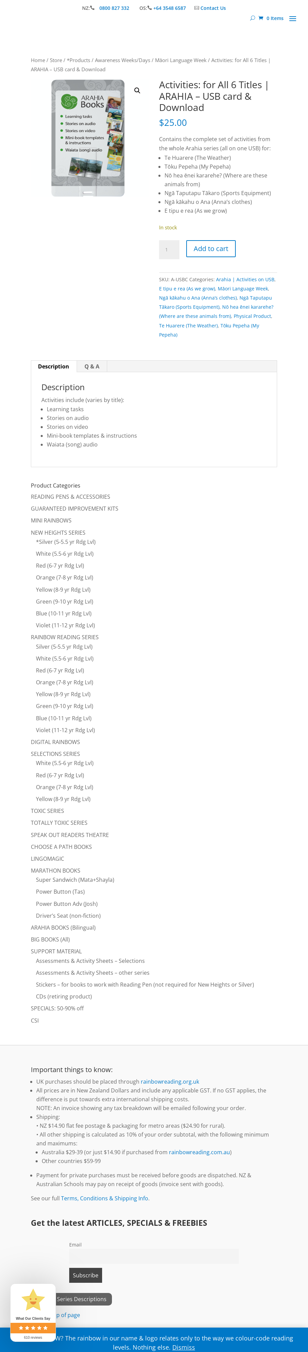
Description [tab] (53, 366)
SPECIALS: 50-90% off (57, 1008)
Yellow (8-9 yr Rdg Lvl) (63, 589)
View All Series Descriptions (71, 1299)
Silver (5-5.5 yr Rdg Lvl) (64, 646)
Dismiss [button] (183, 1347)
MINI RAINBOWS (51, 520)
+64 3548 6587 (169, 8)
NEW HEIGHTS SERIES (58, 532)
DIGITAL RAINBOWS (55, 742)
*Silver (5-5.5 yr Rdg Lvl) (66, 542)
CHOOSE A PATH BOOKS (61, 847)
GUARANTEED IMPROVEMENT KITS (74, 508)
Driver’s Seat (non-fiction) (68, 915)
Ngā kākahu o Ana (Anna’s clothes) (198, 297)
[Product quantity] (169, 249)
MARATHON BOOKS (55, 870)
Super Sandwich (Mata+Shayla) (75, 879)
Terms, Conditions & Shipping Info (104, 1198)
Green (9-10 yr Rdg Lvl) (64, 601)
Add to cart (211, 248)
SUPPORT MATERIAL (56, 951)
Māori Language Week (181, 60)
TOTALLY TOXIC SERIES (59, 822)
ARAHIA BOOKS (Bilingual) (63, 927)
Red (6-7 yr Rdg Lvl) (60, 565)
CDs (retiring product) (64, 996)
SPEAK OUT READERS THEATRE (70, 835)
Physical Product (252, 316)
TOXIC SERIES (47, 811)
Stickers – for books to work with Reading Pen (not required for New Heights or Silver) (145, 984)
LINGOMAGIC (47, 858)
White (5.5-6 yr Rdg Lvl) (65, 553)
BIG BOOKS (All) (50, 939)
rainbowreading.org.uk (170, 1081)
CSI (35, 1020)
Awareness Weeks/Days (122, 60)
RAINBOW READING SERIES (65, 637)
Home (38, 60)
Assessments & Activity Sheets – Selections (90, 961)
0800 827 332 (115, 8)
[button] (137, 90)
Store (56, 60)
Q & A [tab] (91, 366)
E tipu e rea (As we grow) (187, 288)
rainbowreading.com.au (199, 1152)
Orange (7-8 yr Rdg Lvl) (64, 577)
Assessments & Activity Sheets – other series (93, 972)
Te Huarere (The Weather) (188, 325)
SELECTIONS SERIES (55, 754)
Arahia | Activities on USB (245, 279)
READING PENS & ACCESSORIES (70, 496)
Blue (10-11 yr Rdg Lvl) (64, 613)
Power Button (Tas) (60, 891)
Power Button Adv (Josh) (67, 904)
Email (75, 1244)
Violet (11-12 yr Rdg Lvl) (65, 625)
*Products (78, 60)
